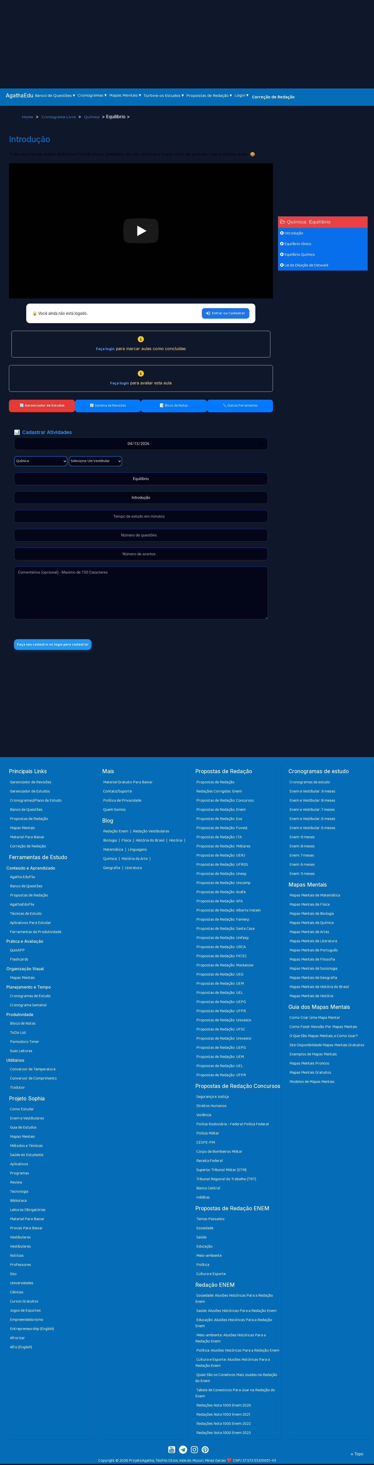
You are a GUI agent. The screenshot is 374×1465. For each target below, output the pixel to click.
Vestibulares (20, 1238)
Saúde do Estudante (26, 1156)
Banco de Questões (26, 811)
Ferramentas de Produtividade (35, 933)
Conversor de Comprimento (33, 1080)
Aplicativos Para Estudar (30, 924)
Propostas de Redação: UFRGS (222, 866)
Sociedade (204, 1229)
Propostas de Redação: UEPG (221, 1003)
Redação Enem (115, 832)
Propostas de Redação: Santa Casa (225, 930)
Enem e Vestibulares (27, 1119)
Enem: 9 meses (302, 838)
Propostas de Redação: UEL (219, 994)
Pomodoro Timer (24, 1043)
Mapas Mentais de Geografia (313, 979)
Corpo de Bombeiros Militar (219, 1153)
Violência (203, 1116)
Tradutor (17, 1089)
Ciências (16, 1293)
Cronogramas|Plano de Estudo (36, 802)
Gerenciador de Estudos (30, 792)
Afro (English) (21, 1348)
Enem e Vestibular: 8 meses (312, 802)
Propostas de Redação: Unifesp (222, 939)
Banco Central (208, 1189)
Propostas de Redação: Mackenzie (224, 966)
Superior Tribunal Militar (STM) (221, 1171)
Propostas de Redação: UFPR (221, 1012)
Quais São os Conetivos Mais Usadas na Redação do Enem (236, 1379)
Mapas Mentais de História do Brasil (319, 988)
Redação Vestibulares (151, 832)
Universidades (21, 1284)
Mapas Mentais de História (311, 997)
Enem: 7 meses (301, 857)
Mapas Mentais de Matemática (314, 896)
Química (92, 117)
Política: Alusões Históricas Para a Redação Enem (237, 1352)
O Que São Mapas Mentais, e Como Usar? (323, 1037)
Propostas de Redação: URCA (221, 948)
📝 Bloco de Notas (174, 405)
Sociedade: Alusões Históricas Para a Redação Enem (234, 1300)
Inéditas (203, 1198)
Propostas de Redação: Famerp (222, 921)
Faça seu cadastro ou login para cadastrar (58, 645)
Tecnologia (19, 1193)
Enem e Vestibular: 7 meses (312, 811)
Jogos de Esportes (25, 1312)
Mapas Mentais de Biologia (311, 915)
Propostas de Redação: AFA (219, 902)
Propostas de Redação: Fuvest (222, 829)
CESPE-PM (205, 1144)
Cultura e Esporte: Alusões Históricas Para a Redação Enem (232, 1364)
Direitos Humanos (211, 1107)
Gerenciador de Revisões (30, 783)
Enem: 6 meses (302, 866)
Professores (20, 1266)
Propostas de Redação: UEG (219, 976)
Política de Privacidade (122, 802)
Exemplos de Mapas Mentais (313, 1055)
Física (126, 842)
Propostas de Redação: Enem (221, 811)
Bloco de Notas (23, 1025)
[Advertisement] (187, 38)
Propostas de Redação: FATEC (221, 957)
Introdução (291, 233)
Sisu (13, 1275)
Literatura (133, 869)
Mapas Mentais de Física (309, 906)
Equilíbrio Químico (297, 254)
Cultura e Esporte (211, 1275)
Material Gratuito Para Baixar (128, 783)
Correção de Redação (273, 97)
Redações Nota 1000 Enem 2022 (223, 1425)
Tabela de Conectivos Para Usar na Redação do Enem (235, 1394)
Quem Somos (114, 811)
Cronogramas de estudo (309, 783)
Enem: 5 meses (302, 875)
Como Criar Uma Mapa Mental (314, 1019)
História (176, 842)
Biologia (110, 842)
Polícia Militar (207, 1134)
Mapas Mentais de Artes (309, 933)
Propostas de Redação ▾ (209, 95)
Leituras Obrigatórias (28, 1211)
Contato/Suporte (117, 792)
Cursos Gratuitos (24, 1302)
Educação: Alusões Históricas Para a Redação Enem (233, 1324)
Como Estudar (22, 1110)
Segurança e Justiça (212, 1098)
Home (28, 117)
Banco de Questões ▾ (55, 95)
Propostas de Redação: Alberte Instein (228, 911)
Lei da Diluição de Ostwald (304, 265)
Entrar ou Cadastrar (225, 313)
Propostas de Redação (29, 820)
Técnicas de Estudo (26, 915)
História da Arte (134, 860)
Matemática (113, 851)
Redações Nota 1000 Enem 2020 (223, 1406)
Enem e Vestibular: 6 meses (312, 820)
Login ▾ (241, 95)
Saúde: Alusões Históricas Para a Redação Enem (236, 1312)
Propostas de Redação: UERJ (220, 857)
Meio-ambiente (209, 1257)
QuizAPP (17, 951)
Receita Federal (209, 1162)
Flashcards (19, 961)
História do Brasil (150, 842)
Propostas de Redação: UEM (220, 985)
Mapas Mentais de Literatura (313, 942)
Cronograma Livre (59, 117)
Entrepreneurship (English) (32, 1330)
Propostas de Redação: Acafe (221, 893)
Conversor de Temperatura (33, 1070)
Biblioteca (18, 1202)
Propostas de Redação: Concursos (225, 802)
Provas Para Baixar (26, 1229)
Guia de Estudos (23, 1129)
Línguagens (137, 851)
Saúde (201, 1238)
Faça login (105, 349)
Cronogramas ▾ (92, 95)
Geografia (111, 869)
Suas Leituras (21, 1052)
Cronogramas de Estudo (30, 997)
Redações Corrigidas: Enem (219, 792)
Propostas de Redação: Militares (223, 847)
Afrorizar (17, 1339)
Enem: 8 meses (302, 847)
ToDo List (18, 1034)
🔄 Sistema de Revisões (108, 405)
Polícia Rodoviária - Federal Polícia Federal (232, 1125)
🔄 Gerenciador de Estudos (42, 405)
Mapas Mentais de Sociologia (313, 970)
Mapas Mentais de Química (311, 924)
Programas (19, 1174)
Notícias (17, 1257)
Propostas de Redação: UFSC (220, 1030)
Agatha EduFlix (22, 878)
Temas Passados (210, 1220)
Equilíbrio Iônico (295, 244)
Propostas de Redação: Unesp (221, 875)
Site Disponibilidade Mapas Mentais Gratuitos (326, 1046)
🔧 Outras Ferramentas (240, 405)
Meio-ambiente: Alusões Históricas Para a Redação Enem (230, 1339)
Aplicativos (19, 1165)
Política (202, 1266)
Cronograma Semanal (28, 1006)
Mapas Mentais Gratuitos (310, 1074)
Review (16, 1183)
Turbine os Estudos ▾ (164, 95)
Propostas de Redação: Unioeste (223, 1021)
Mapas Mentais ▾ (125, 95)
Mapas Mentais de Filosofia (312, 961)
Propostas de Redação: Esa (219, 820)
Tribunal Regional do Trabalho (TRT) (226, 1180)
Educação (204, 1248)
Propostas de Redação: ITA (219, 838)
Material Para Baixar (27, 838)
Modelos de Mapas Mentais (312, 1083)
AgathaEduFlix (22, 906)
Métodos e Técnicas (26, 1147)
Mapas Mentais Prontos (309, 1065)
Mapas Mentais (22, 829)
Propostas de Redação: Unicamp (223, 884)
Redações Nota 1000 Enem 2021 (223, 1416)
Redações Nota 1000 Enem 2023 (223, 1434)
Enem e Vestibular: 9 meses (312, 792)
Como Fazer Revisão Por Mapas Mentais (323, 1028)
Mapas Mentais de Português (313, 951)
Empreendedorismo (26, 1321)
